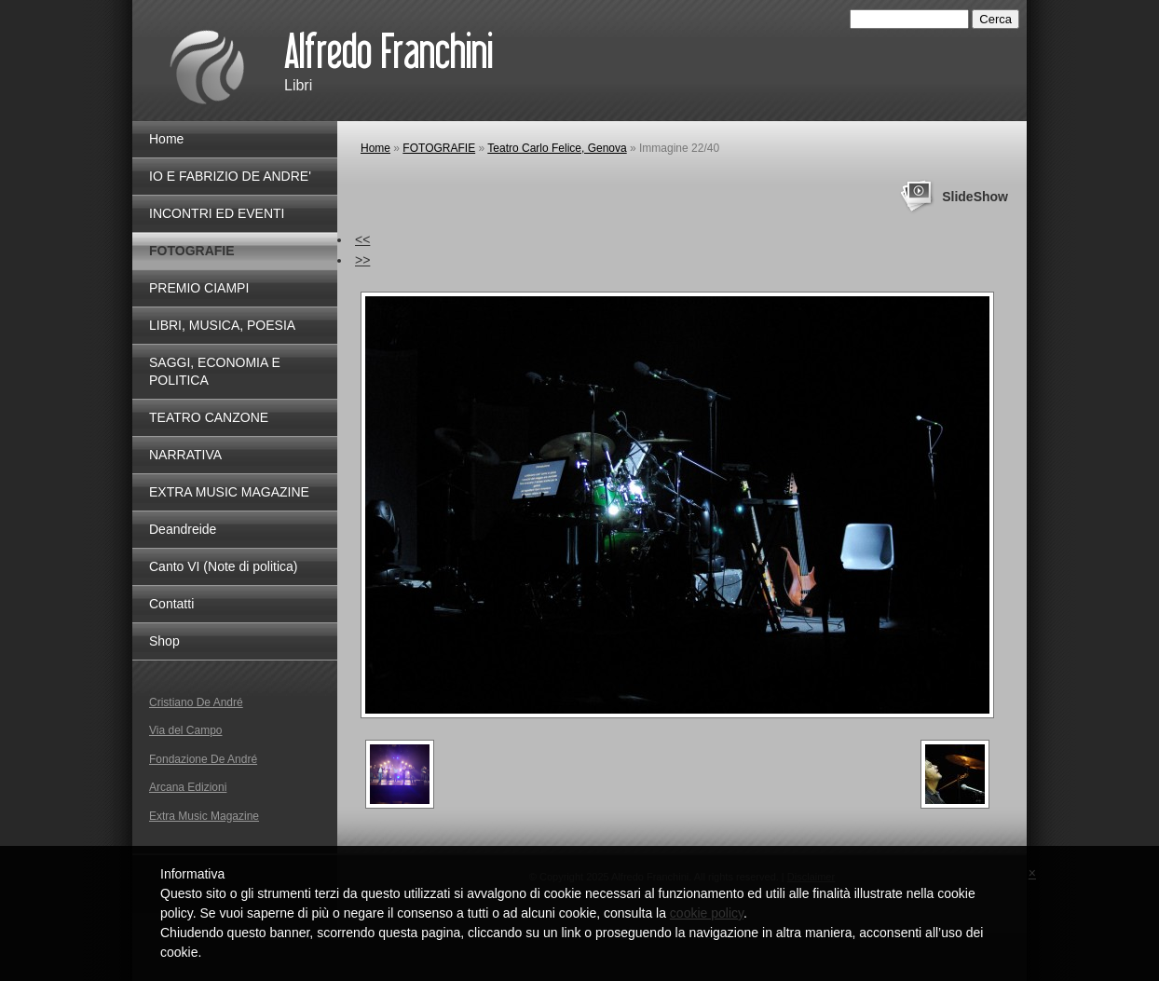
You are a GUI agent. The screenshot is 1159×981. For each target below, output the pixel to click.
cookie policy (706, 913)
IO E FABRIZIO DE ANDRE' (230, 176)
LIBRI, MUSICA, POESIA (222, 325)
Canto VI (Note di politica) (223, 566)
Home (375, 148)
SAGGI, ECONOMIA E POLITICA (214, 371)
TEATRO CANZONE (208, 417)
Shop (164, 641)
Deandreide (182, 529)
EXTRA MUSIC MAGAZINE (229, 491)
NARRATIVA (185, 454)
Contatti (171, 603)
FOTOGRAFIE (438, 148)
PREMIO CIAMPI (199, 287)
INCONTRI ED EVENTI (216, 213)
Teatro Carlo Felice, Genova (556, 148)
